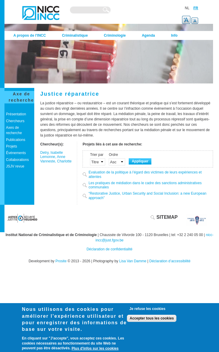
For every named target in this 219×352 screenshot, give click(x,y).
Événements (16, 153)
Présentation (16, 114)
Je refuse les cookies (147, 309)
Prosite (60, 261)
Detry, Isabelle (51, 153)
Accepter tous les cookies (152, 318)
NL (187, 8)
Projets (11, 146)
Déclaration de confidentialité (109, 249)
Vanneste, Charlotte (56, 161)
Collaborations (17, 160)
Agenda (148, 35)
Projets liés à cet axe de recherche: (112, 144)
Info (174, 35)
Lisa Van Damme (132, 261)
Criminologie (115, 35)
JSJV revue (15, 166)
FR (195, 8)
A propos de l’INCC (29, 35)
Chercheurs (15, 121)
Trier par (96, 155)
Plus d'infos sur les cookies (95, 348)
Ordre (113, 155)
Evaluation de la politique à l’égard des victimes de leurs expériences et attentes (145, 174)
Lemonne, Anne (52, 157)
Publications (15, 140)
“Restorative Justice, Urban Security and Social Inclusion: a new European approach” (147, 195)
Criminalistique (75, 35)
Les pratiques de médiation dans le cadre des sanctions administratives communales (145, 185)
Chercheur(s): (52, 144)
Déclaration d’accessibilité (169, 261)
